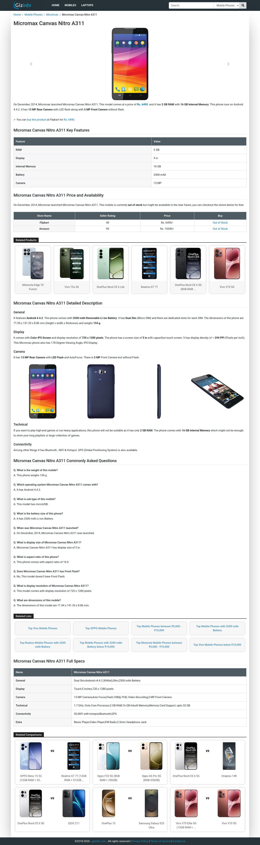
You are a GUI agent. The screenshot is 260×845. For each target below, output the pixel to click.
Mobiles (70, 5)
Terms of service (160, 841)
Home (55, 5)
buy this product (36, 119)
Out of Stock (220, 222)
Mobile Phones (33, 14)
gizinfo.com (99, 841)
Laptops (87, 5)
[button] (31, 64)
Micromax (52, 14)
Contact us (178, 841)
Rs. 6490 (69, 119)
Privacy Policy (140, 841)
